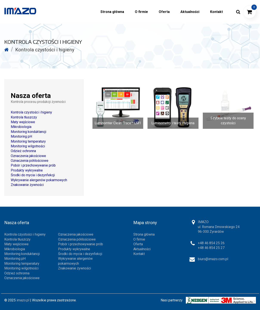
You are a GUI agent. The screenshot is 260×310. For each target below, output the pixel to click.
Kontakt (139, 254)
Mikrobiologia (21, 127)
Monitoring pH (21, 136)
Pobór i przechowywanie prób (33, 165)
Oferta (138, 244)
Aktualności (142, 249)
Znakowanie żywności (27, 185)
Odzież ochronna (23, 151)
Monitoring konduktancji (28, 132)
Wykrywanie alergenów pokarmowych (39, 180)
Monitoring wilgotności (28, 146)
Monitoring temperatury (28, 141)
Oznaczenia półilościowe (29, 161)
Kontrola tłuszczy (24, 117)
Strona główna (144, 234)
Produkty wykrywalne (27, 170)
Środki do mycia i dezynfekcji (33, 175)
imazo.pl (23, 300)
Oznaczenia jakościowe (28, 156)
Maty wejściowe (23, 122)
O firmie (139, 239)
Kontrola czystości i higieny (31, 112)
